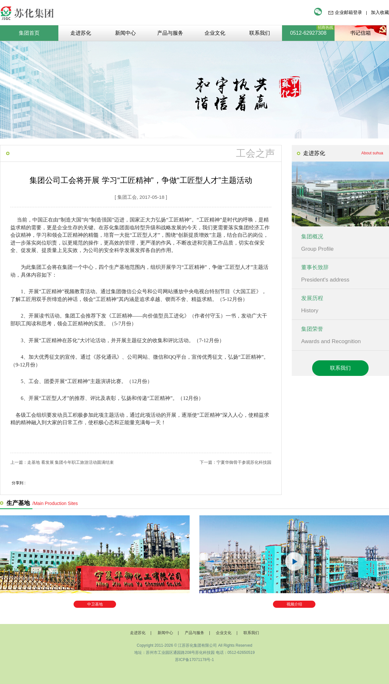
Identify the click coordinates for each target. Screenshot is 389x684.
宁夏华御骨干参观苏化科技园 (244, 462)
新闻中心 (165, 632)
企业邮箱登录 (348, 12)
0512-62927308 (308, 33)
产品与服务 (194, 632)
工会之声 (255, 153)
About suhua (372, 153)
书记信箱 (360, 33)
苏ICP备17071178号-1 (194, 659)
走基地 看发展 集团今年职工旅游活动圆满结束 (70, 462)
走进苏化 (138, 632)
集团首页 (29, 33)
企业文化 (223, 632)
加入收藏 (380, 12)
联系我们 (340, 368)
